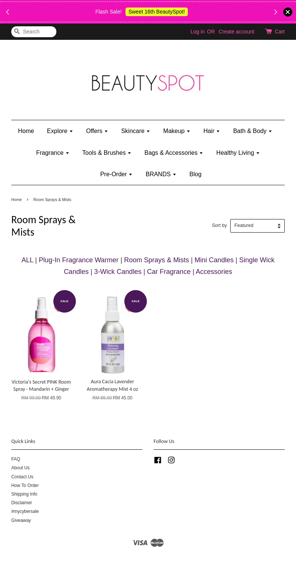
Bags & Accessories (174, 153)
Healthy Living (238, 153)
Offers (97, 131)
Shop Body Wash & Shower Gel (146, 16)
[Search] (33, 31)
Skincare (135, 131)
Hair (211, 131)
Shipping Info (24, 494)
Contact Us (22, 476)
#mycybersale (25, 511)
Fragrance (52, 153)
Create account (236, 32)
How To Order (25, 485)
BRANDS (161, 174)
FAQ (15, 459)
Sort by (219, 225)
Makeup (176, 131)
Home (26, 131)
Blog (195, 174)
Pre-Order (116, 174)
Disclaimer (21, 502)
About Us (20, 467)
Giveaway (21, 520)
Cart (280, 32)
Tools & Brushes (106, 153)
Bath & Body (252, 131)
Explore (60, 131)
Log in (197, 32)
